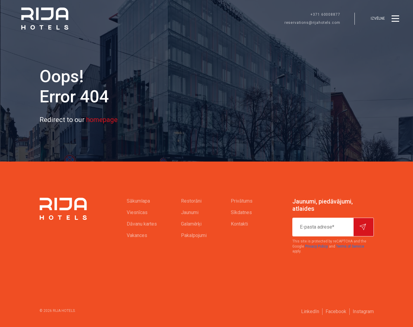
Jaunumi (190, 212)
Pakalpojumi (194, 235)
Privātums (242, 201)
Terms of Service (350, 246)
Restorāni (191, 201)
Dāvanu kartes (142, 224)
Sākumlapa (138, 201)
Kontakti (239, 224)
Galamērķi (191, 224)
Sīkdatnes (241, 212)
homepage (102, 119)
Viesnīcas (137, 212)
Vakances (137, 235)
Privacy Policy (316, 246)
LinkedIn (310, 311)
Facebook (336, 311)
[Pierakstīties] (363, 227)
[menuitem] (142, 201)
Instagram (363, 311)
